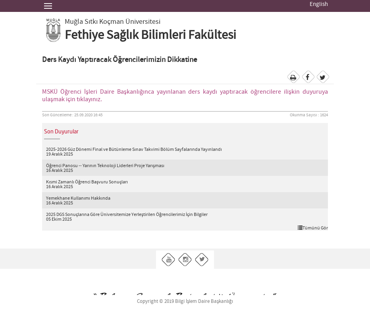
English (319, 4)
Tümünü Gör (313, 228)
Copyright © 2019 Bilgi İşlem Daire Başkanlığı (185, 301)
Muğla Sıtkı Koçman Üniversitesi (112, 22)
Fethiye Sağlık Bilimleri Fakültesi (150, 35)
